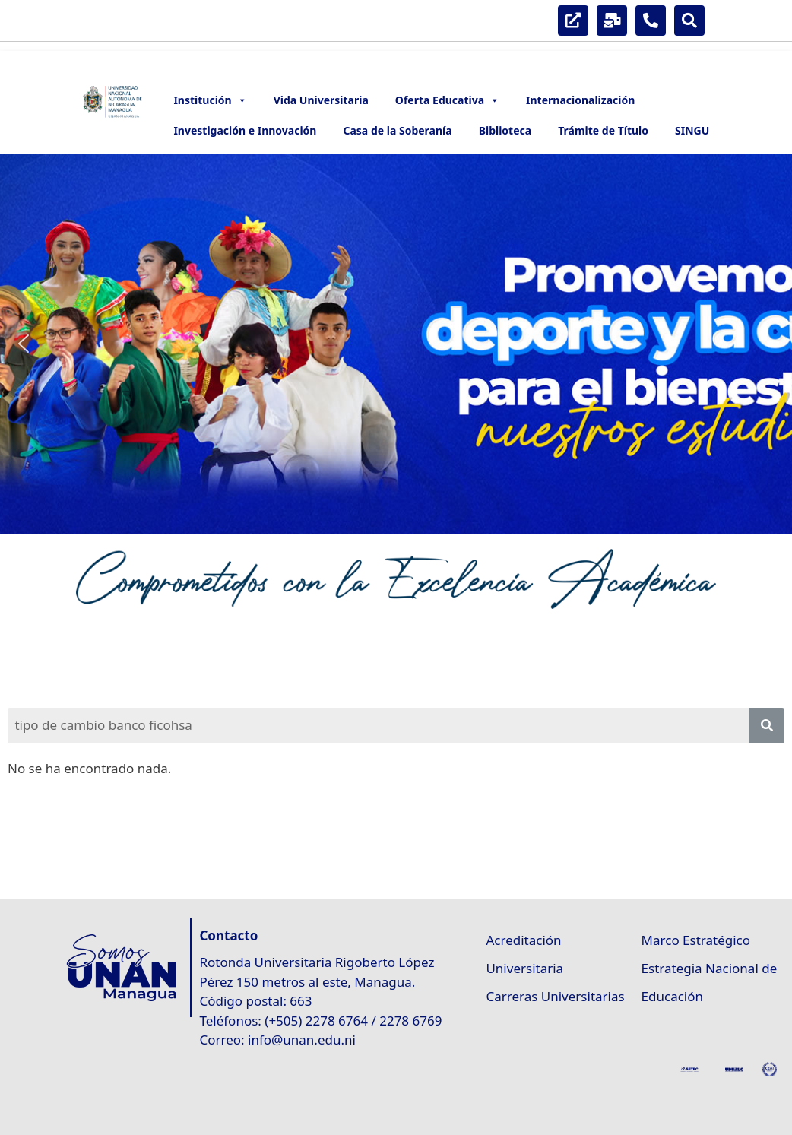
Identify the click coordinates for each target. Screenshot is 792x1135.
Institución (209, 100)
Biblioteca (505, 130)
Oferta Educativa (447, 100)
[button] (23, 343)
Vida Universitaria (321, 100)
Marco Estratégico (696, 940)
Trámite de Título (603, 130)
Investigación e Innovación (244, 130)
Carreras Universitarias (555, 996)
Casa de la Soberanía (397, 130)
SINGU (692, 130)
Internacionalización (580, 100)
